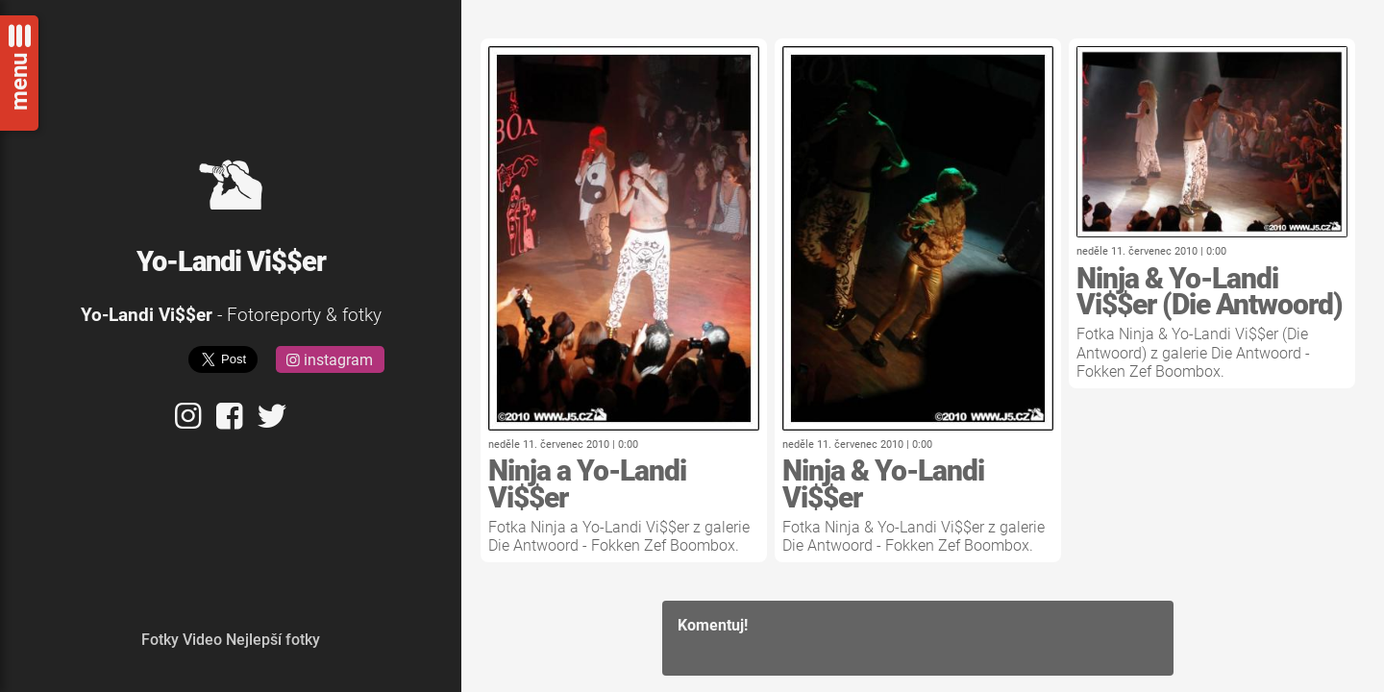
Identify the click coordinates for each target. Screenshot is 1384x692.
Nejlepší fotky (273, 639)
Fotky (160, 639)
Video (202, 639)
